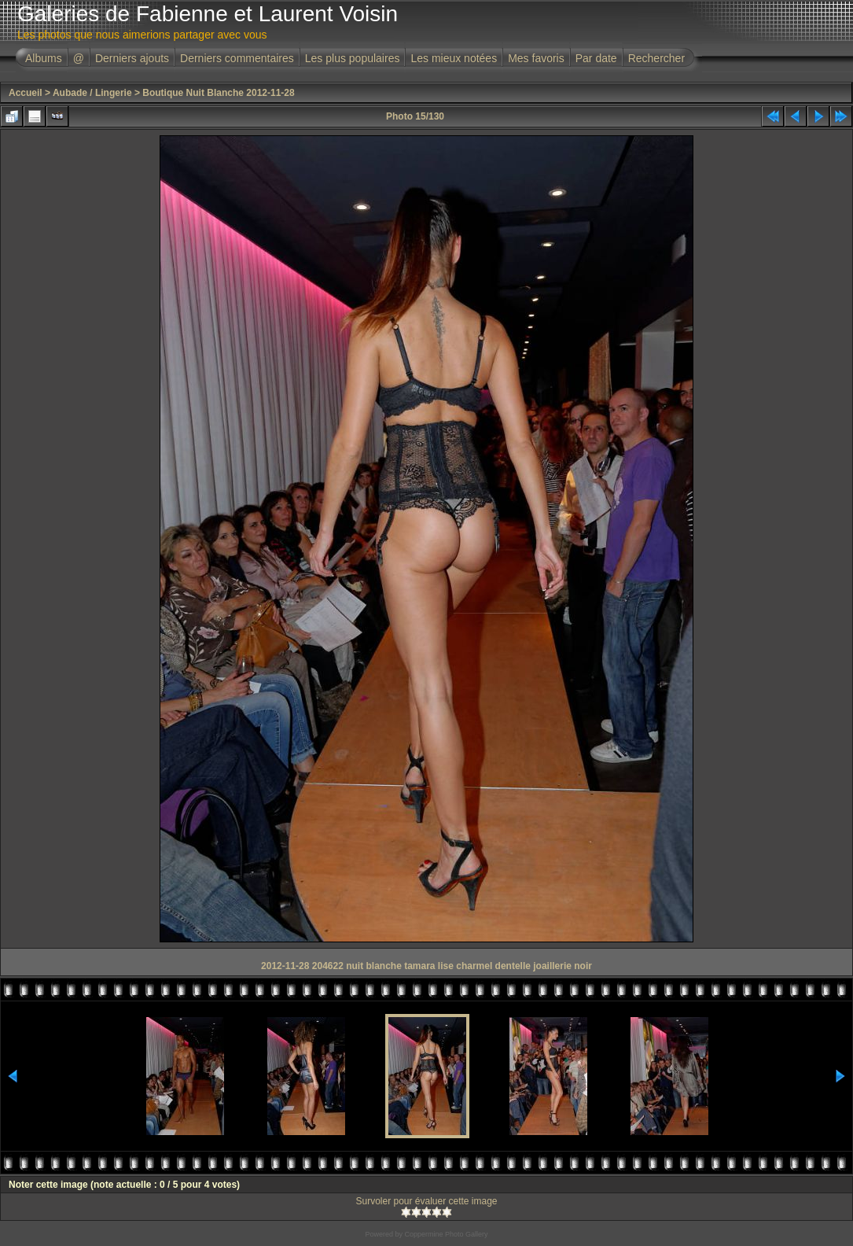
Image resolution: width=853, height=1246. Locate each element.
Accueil (25, 92)
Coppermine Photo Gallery (445, 1234)
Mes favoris (536, 58)
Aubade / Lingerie (92, 92)
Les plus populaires (352, 58)
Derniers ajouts (132, 58)
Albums (43, 58)
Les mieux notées (453, 58)
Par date (596, 58)
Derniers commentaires (237, 58)
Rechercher (656, 58)
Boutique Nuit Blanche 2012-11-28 (218, 92)
